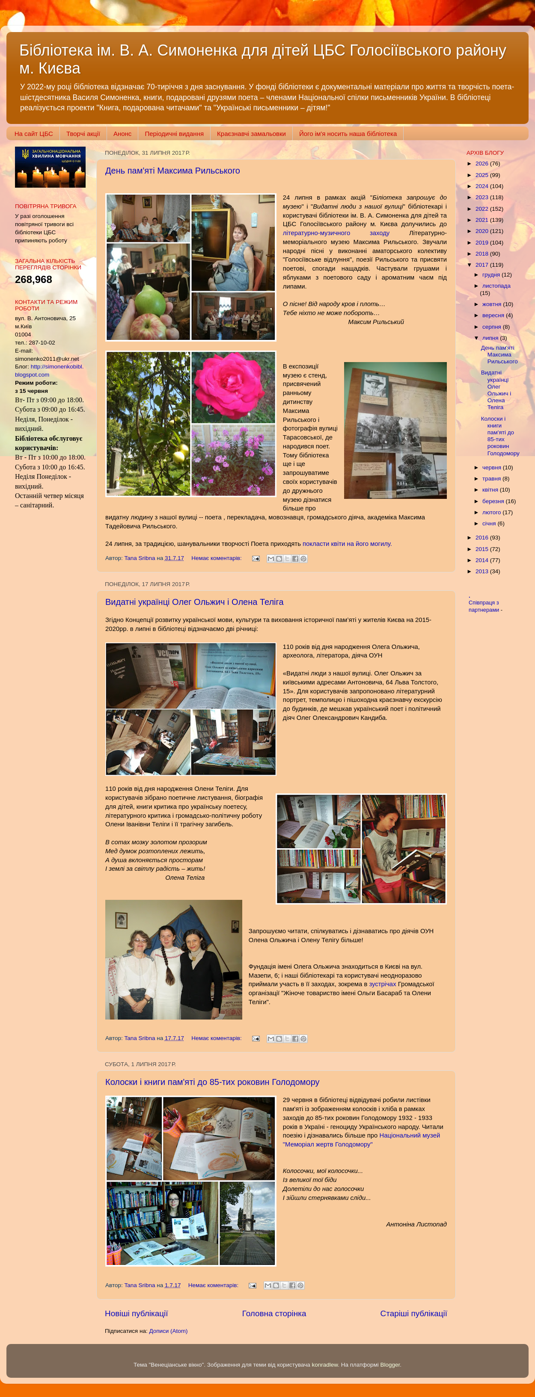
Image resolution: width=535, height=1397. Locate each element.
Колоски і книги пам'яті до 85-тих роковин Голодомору (212, 1082)
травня (492, 478)
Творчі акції (83, 133)
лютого (492, 512)
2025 (483, 175)
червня (492, 467)
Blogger (390, 1365)
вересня (494, 315)
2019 (483, 242)
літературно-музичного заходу (336, 233)
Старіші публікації (413, 1313)
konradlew (325, 1365)
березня (494, 501)
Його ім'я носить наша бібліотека (348, 133)
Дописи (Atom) (168, 1331)
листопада (496, 286)
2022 (483, 209)
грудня (492, 274)
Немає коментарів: (217, 558)
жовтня (492, 304)
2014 (483, 560)
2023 (483, 197)
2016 (483, 537)
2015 (483, 549)
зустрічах (382, 984)
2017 (483, 265)
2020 (483, 231)
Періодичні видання (174, 133)
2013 (483, 571)
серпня (492, 327)
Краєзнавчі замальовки (251, 133)
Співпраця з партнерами (485, 606)
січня (489, 523)
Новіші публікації (136, 1313)
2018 (483, 254)
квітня (491, 489)
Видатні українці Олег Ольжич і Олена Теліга (194, 602)
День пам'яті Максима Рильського (172, 170)
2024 (483, 186)
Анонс (122, 133)
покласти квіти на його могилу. (347, 543)
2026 (483, 163)
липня (491, 338)
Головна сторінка (274, 1313)
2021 (483, 220)
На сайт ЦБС (34, 133)
